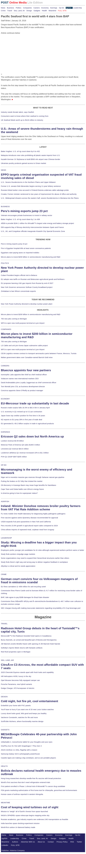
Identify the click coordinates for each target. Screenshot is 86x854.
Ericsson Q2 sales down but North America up (32, 436)
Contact (51, 842)
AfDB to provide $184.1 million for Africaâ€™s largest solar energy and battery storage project (37, 223)
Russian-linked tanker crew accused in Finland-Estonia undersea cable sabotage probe (35, 190)
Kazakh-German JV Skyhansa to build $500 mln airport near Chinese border (30, 159)
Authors (15, 842)
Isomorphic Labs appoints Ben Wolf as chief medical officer (24, 375)
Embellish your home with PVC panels (16, 705)
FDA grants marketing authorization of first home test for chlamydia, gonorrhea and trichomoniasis (39, 790)
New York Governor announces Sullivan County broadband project (26, 287)
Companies (27, 8)
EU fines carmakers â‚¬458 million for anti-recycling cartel (23, 587)
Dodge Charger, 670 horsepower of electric (17, 688)
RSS (72, 842)
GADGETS (5, 730)
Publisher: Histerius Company (13, 850)
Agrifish (69, 8)
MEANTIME (5, 803)
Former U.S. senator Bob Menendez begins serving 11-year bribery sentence (31, 186)
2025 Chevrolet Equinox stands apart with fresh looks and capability (27, 672)
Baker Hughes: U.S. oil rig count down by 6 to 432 (20, 151)
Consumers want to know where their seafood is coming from (24, 116)
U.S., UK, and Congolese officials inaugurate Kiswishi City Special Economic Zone (33, 231)
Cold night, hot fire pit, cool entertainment (29, 701)
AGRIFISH (5, 501)
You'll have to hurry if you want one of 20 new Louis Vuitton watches (27, 709)
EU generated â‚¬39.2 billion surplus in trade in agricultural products (27, 423)
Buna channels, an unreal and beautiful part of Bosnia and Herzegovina (28, 640)
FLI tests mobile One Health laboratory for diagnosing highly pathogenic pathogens (33, 514)
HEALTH (4, 766)
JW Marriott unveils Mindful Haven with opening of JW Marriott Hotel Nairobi (30, 644)
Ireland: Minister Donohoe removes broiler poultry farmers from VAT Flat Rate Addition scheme (41, 507)
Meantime (52, 11)
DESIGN (4, 697)
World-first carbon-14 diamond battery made (18, 827)
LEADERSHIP (6, 538)
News (3, 8)
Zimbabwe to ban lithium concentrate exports (18, 291)
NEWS (3, 170)
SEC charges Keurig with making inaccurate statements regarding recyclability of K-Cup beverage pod (40, 608)
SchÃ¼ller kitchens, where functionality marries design (22, 721)
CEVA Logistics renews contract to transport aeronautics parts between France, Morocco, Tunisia (38, 353)
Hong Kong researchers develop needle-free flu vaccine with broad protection (31, 778)
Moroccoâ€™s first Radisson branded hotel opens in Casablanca (26, 636)
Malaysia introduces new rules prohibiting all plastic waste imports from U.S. (30, 155)
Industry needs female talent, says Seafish (17, 112)
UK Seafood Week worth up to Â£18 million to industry (22, 120)
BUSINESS (5, 206)
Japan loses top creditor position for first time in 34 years (23, 416)
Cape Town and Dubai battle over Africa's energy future (22, 489)
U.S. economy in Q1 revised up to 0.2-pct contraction (21, 412)
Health (44, 11)
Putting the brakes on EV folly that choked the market (21, 481)
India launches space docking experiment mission (20, 823)
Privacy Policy (62, 842)
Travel (9, 11)
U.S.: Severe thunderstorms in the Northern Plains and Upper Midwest (28, 182)
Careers (37, 8)
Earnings (53, 8)
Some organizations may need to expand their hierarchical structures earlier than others (35, 558)
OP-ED (3, 465)
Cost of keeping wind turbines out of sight (29, 807)
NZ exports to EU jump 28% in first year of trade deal (21, 420)
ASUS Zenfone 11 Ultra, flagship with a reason (19, 750)
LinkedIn (5, 845)
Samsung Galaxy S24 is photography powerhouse (20, 754)
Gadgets (37, 11)
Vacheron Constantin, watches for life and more (19, 717)
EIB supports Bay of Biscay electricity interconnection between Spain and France (32, 227)
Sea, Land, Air (19, 11)
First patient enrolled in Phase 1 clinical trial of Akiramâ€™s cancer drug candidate (33, 786)
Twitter (79, 842)
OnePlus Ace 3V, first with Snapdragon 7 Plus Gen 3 (21, 746)
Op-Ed (61, 8)
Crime (3, 11)
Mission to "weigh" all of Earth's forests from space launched (24, 811)
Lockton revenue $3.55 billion (12, 441)
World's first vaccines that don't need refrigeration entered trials (25, 782)
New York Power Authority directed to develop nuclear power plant (26, 304)
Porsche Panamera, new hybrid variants (16, 684)
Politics (18, 8)
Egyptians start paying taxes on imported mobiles (20, 253)
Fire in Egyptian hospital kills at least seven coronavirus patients (26, 248)
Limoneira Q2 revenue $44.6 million (15, 449)
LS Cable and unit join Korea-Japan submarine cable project (24, 345)
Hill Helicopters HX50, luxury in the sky (16, 676)
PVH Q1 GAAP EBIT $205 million (14, 457)
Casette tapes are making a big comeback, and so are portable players (28, 758)
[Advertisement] (18, 49)
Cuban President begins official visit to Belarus (19, 275)
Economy (45, 8)
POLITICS (5, 263)
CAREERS (5, 366)
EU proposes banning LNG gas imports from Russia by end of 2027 (27, 283)
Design (29, 11)
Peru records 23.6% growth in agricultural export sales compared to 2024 (29, 526)
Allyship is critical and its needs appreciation (18, 566)
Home (4, 835)
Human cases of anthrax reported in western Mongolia (22, 794)
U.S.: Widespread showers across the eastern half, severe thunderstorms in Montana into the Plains (40, 198)
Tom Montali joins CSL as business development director (23, 386)
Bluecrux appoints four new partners (26, 370)
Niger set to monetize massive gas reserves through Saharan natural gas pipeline (32, 477)
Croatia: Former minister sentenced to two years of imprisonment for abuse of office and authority (39, 194)
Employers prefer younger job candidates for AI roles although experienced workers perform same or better (42, 550)
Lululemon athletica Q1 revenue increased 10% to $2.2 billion (25, 453)
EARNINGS (5, 432)
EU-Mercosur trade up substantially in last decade (35, 403)
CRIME (4, 574)
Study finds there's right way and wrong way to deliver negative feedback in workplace (34, 562)
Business (10, 8)
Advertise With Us (28, 842)
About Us (41, 842)
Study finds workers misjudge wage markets (18, 554)
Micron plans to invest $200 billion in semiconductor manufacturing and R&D (30, 257)
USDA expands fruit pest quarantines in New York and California (26, 522)
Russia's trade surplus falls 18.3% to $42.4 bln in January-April (25, 408)
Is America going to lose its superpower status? (19, 493)
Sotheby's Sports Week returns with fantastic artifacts (21, 648)
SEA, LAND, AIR (7, 660)
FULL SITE (15, 845)
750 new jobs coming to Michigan (14, 319)
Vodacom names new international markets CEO (20, 379)
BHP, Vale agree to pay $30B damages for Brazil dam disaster (25, 597)
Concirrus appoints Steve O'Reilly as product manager (22, 390)
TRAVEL (4, 624)
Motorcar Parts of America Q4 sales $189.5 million (20, 445)
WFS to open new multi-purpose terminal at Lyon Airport (22, 323)
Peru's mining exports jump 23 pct (24, 211)
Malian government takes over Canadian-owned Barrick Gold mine (26, 357)
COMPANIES (6, 329)
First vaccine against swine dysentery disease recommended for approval (29, 518)
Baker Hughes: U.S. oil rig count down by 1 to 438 (20, 219)
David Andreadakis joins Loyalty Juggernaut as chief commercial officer (28, 382)
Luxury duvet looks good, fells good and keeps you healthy (24, 713)
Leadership (77, 8)
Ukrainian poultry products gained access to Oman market (23, 163)
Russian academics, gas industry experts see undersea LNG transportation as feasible (34, 819)
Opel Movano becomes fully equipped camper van (20, 680)
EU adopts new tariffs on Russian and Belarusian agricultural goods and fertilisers (32, 279)
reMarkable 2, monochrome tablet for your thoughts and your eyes (26, 742)
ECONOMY (5, 399)
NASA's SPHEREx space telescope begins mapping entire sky (25, 815)
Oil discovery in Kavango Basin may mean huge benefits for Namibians (28, 485)
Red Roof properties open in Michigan (15, 652)
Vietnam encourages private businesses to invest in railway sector (26, 215)
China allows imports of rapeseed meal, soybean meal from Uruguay (27, 530)
